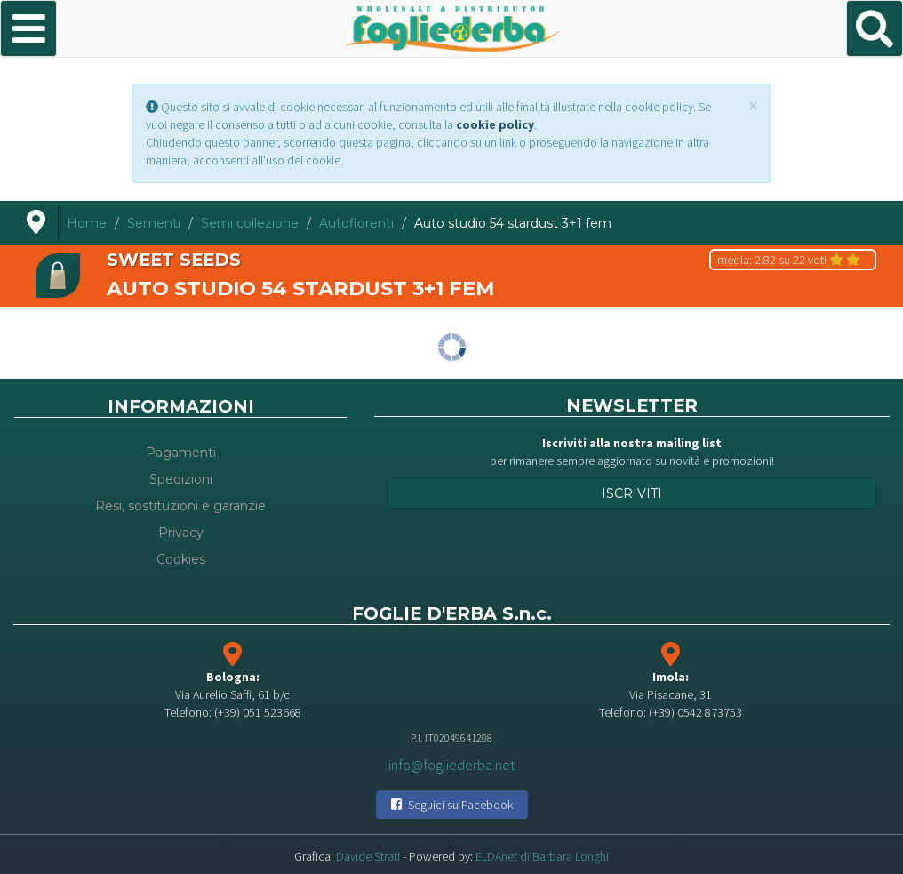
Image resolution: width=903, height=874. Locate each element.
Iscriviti (632, 493)
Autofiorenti (356, 223)
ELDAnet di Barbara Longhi (542, 856)
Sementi (153, 223)
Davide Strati (368, 856)
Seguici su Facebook (452, 805)
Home (87, 223)
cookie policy (495, 124)
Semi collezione (250, 223)
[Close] (753, 105)
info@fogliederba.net (451, 764)
